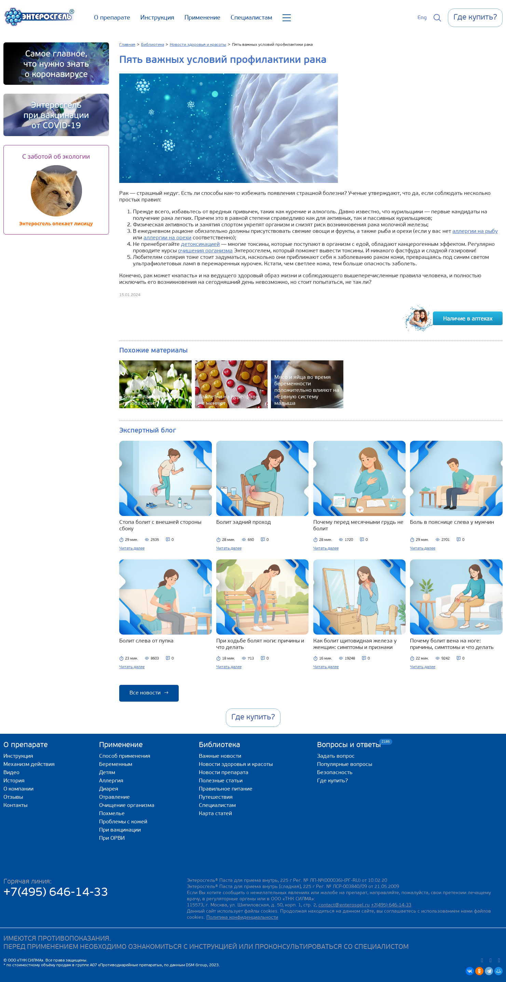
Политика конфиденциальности (242, 917)
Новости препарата (223, 772)
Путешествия (216, 797)
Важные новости (220, 756)
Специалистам (251, 18)
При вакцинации (120, 830)
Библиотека (219, 745)
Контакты (15, 805)
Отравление (114, 797)
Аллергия (111, 781)
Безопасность (335, 772)
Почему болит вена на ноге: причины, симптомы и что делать (452, 644)
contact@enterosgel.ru (344, 905)
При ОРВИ (112, 838)
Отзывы (13, 797)
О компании (18, 789)
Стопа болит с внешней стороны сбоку (160, 526)
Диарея (108, 789)
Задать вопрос (336, 756)
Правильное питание (225, 789)
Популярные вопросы (344, 764)
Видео (11, 772)
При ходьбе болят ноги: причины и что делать (260, 644)
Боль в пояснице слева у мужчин (452, 522)
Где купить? (332, 781)
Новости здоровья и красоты (236, 764)
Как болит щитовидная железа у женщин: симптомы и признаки (355, 644)
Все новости (148, 693)
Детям (107, 772)
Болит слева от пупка (146, 641)
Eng (422, 18)
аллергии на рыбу (475, 231)
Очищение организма (126, 805)
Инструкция (157, 18)
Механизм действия (29, 764)
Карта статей (215, 814)
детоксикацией (200, 244)
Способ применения (124, 756)
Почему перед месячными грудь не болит (358, 526)
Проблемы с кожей (123, 822)
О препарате (112, 18)
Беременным (115, 764)
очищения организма (205, 251)
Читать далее (132, 548)
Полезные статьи (221, 781)
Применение (202, 18)
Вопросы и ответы (349, 745)
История (14, 781)
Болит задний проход (243, 522)
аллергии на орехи (167, 238)
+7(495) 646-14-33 (55, 893)
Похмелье (112, 814)
